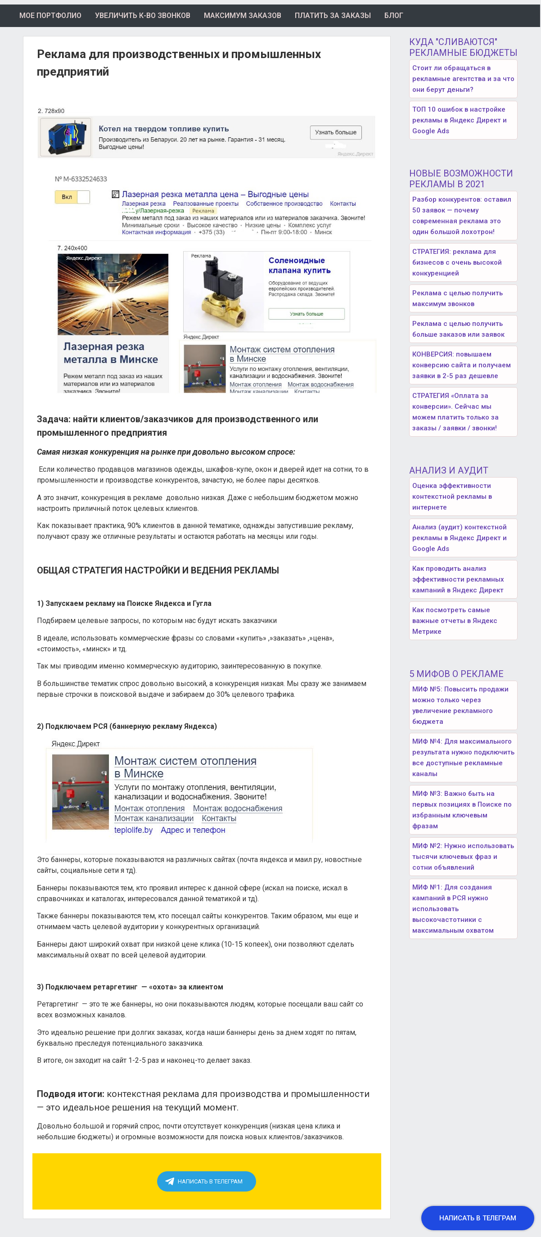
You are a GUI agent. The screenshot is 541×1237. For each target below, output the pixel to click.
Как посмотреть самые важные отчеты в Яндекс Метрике (454, 621)
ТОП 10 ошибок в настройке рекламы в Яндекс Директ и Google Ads (459, 120)
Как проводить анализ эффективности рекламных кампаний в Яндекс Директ (458, 579)
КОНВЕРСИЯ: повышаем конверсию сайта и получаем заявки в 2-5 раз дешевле (461, 365)
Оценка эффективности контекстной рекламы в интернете (452, 496)
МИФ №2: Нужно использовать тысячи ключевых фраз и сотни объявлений (463, 856)
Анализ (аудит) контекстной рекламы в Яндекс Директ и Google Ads (459, 538)
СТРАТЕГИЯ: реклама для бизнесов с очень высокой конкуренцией (457, 262)
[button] (477, 1218)
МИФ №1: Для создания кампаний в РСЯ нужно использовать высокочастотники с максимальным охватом (453, 909)
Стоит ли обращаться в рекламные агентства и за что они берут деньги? (463, 79)
